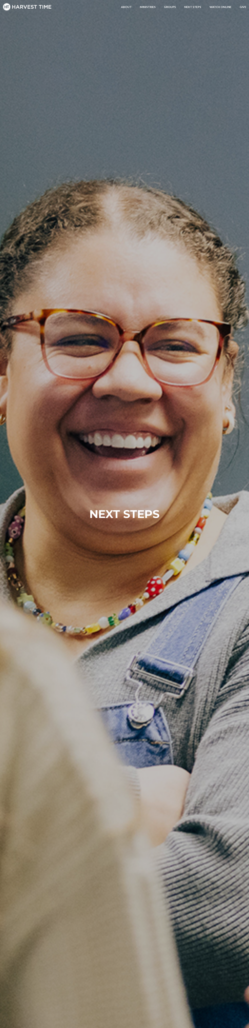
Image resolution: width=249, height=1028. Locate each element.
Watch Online (221, 7)
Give (243, 7)
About (126, 7)
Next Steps (192, 7)
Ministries (148, 7)
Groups (170, 7)
